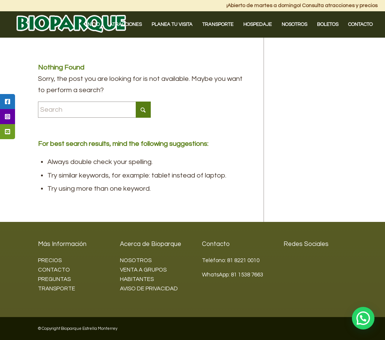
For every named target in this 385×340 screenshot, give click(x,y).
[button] (363, 318)
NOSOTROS (136, 260)
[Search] (94, 110)
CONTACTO (54, 270)
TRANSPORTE (56, 288)
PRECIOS (50, 260)
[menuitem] (93, 24)
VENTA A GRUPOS (143, 270)
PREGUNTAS (54, 279)
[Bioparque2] (71, 24)
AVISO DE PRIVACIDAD (149, 288)
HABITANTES (137, 279)
